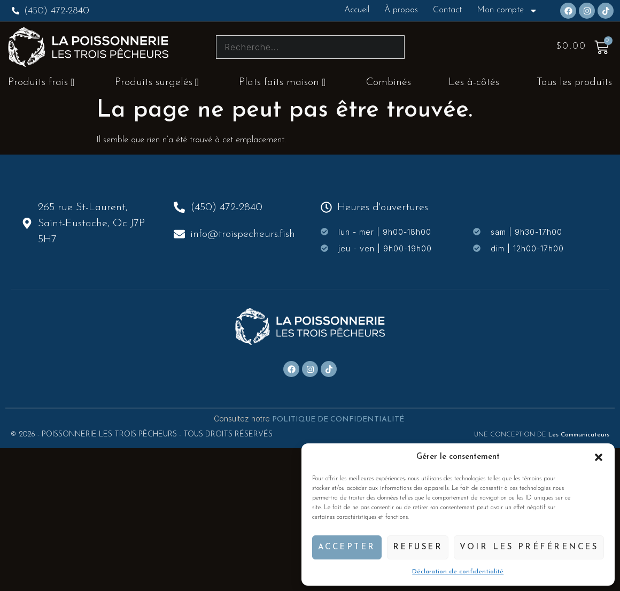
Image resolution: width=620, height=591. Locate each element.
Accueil (356, 10)
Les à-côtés (473, 82)
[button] (598, 457)
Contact (447, 10)
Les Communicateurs (578, 435)
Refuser (418, 547)
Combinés (388, 82)
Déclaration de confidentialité (457, 572)
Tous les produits (574, 82)
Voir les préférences (529, 547)
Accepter (347, 547)
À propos (401, 10)
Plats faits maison (282, 82)
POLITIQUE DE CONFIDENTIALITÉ (339, 420)
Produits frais (41, 82)
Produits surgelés (157, 82)
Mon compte (507, 10)
